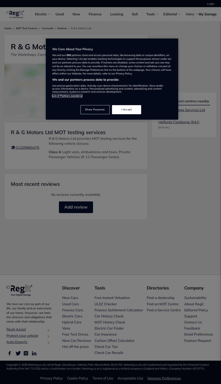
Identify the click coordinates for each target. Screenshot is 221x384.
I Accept (127, 109)
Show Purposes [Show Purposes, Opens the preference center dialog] (95, 109)
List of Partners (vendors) (67, 95)
